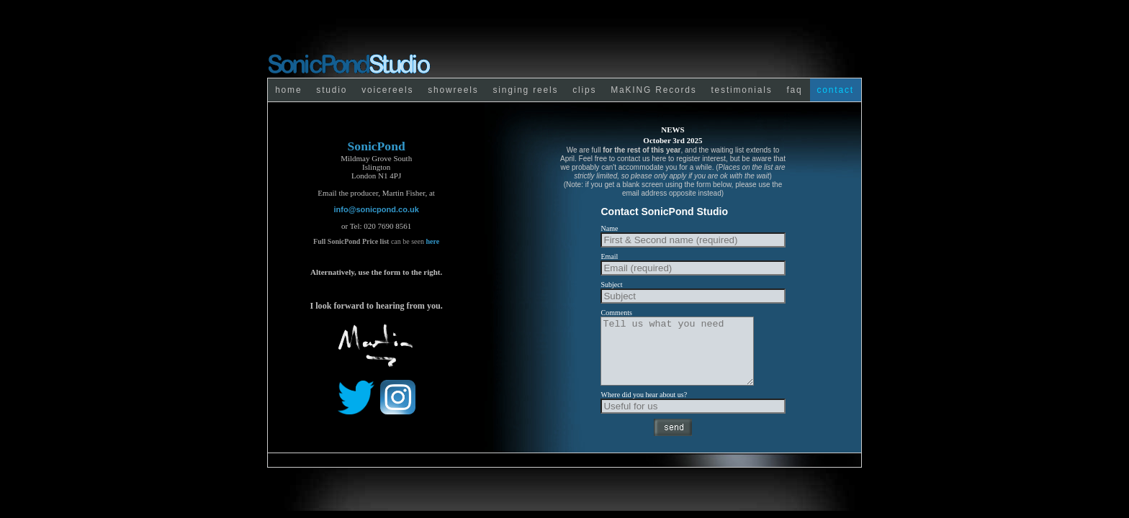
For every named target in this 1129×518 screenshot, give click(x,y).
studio (331, 90)
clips (584, 90)
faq (794, 90)
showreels (453, 90)
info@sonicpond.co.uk (376, 209)
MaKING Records (653, 90)
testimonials (741, 90)
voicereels (387, 90)
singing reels (525, 90)
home (288, 90)
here (432, 241)
